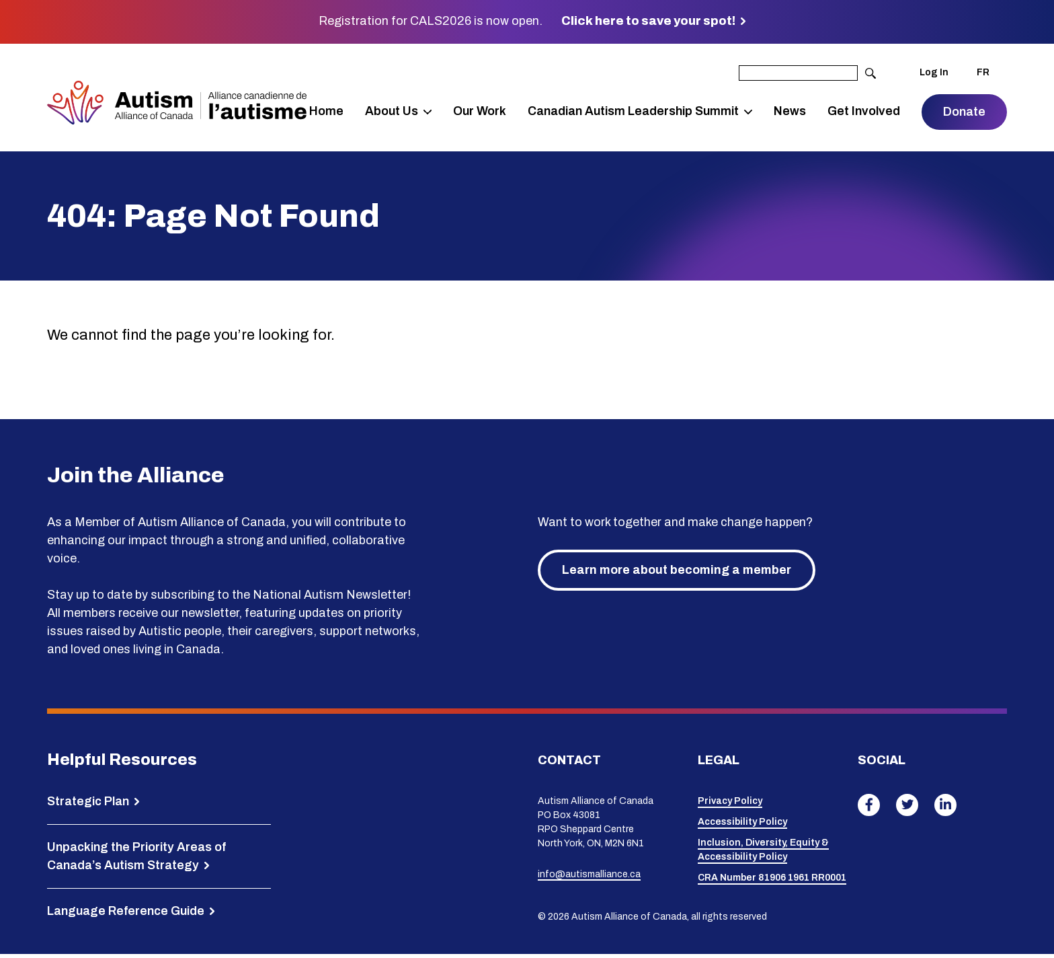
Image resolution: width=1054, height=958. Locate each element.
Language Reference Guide (125, 914)
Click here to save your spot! (648, 21)
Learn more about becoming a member (676, 573)
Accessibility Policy (742, 826)
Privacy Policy (730, 805)
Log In (934, 73)
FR (983, 73)
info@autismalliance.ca (589, 878)
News (792, 113)
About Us (403, 103)
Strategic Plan (88, 804)
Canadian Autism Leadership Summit (641, 103)
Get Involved (853, 112)
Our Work (477, 112)
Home (338, 113)
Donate (964, 113)
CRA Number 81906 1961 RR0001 (772, 882)
